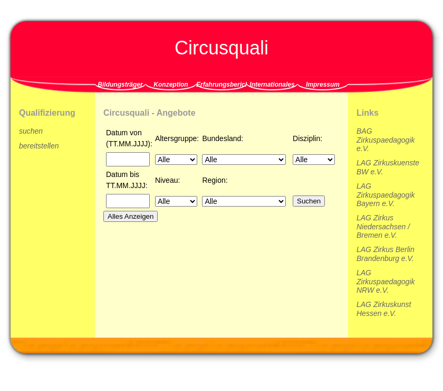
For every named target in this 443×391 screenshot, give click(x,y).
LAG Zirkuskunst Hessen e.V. (384, 309)
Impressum (323, 84)
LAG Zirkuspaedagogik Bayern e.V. (386, 195)
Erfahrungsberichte (221, 84)
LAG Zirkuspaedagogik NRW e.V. (386, 281)
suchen (31, 131)
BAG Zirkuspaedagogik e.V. (386, 140)
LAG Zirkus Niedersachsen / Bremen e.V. (383, 226)
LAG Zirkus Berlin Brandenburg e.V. (386, 254)
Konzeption (170, 84)
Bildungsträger (120, 84)
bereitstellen (39, 146)
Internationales (271, 84)
